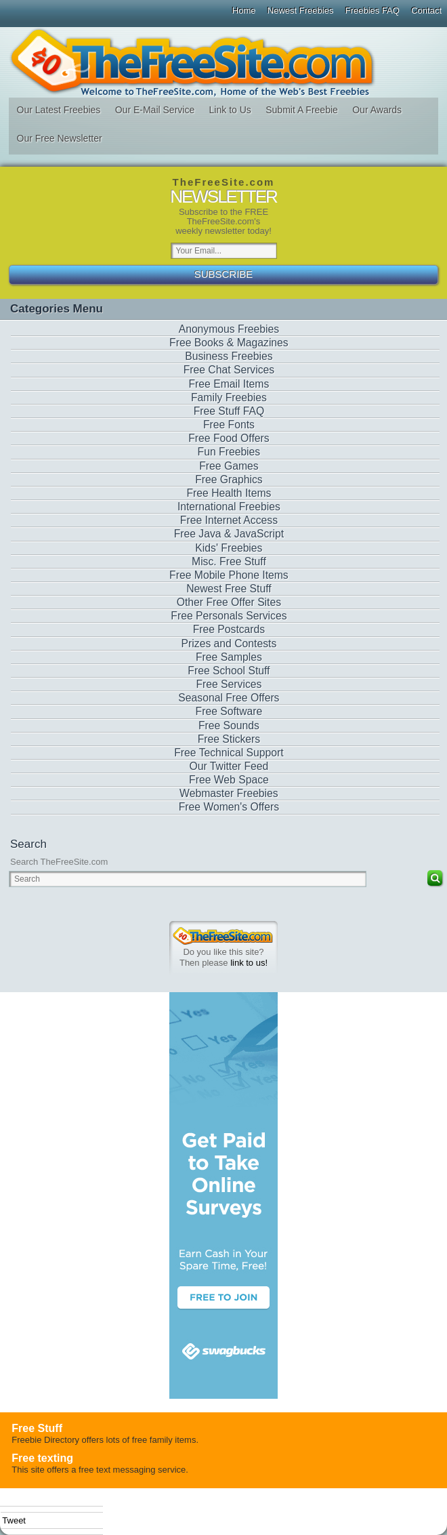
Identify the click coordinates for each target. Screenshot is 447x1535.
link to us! (249, 963)
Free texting (42, 1458)
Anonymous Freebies (229, 329)
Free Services (228, 684)
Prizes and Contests (229, 643)
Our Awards (377, 109)
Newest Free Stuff (229, 588)
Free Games (228, 466)
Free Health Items (228, 493)
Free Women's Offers (229, 807)
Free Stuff (37, 1428)
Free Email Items (229, 384)
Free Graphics (229, 479)
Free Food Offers (228, 438)
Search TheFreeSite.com (59, 862)
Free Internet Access (229, 520)
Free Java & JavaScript (229, 533)
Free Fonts (229, 424)
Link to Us (230, 109)
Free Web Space (229, 779)
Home (244, 10)
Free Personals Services (228, 615)
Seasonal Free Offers (228, 697)
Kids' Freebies (228, 548)
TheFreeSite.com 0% (223, 936)
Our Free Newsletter (59, 138)
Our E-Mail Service (154, 109)
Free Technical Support (228, 752)
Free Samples (229, 657)
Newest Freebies (301, 10)
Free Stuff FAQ (229, 411)
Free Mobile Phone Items (229, 575)
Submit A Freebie (301, 109)
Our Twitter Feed (229, 766)
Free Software (229, 711)
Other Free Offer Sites (229, 602)
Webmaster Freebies (228, 793)
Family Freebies (229, 397)
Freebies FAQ (372, 10)
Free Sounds (228, 725)
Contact (426, 10)
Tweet (14, 1520)
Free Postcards (229, 629)
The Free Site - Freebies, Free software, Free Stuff (223, 62)
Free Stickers (229, 739)
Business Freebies (228, 356)
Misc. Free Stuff (229, 561)
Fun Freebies (229, 451)
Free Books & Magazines (229, 342)
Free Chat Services (229, 369)
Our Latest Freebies (59, 109)
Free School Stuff (229, 670)
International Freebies (228, 506)
